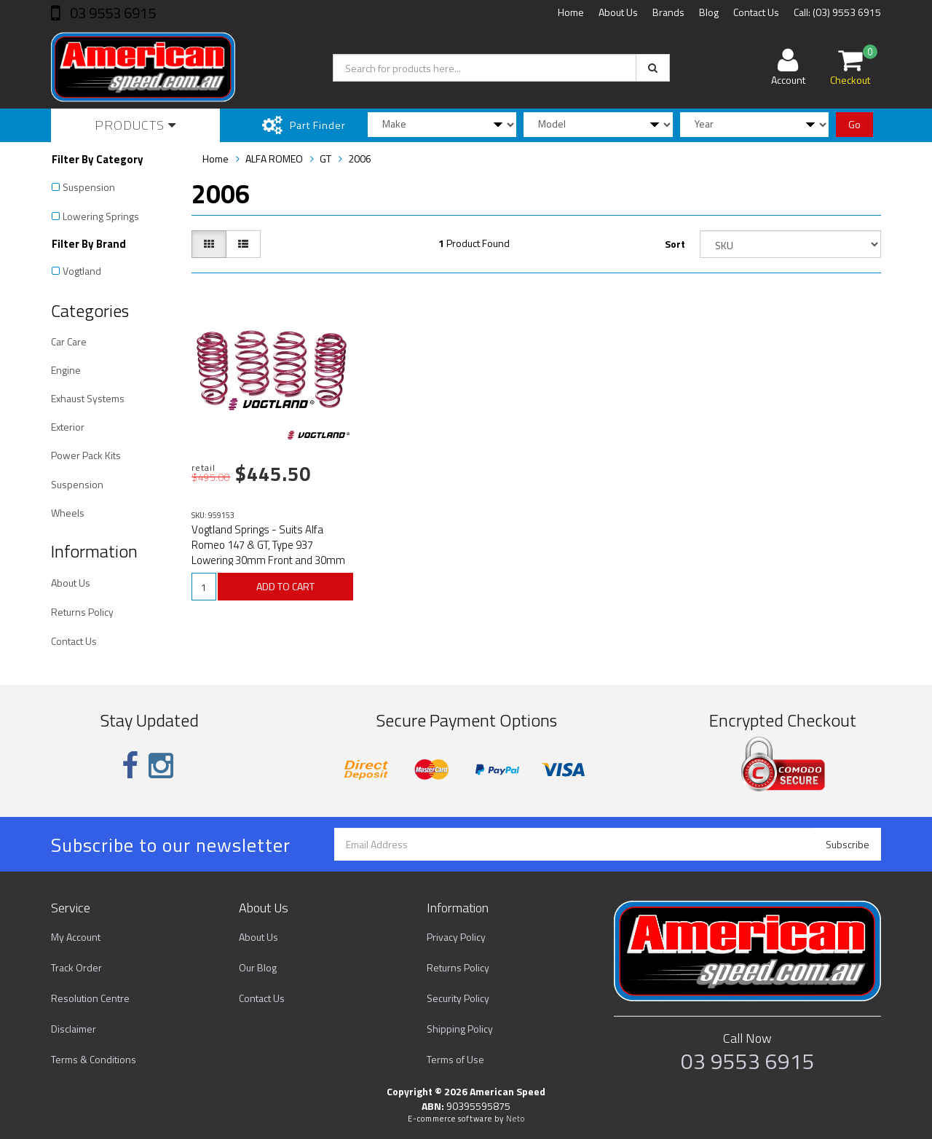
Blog (709, 12)
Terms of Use (455, 1059)
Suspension (89, 187)
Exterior (67, 426)
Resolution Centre (90, 998)
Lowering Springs (101, 216)
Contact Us (756, 12)
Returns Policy (82, 611)
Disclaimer (73, 1028)
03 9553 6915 (111, 12)
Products (135, 125)
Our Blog (258, 967)
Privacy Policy (456, 936)
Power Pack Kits (86, 455)
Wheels (67, 512)
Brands (668, 12)
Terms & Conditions (93, 1059)
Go (854, 124)
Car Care (69, 341)
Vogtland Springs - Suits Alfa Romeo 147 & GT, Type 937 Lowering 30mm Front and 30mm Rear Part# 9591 (268, 552)
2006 (359, 158)
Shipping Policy (460, 1028)
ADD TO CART (285, 586)
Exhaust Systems (88, 398)
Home (571, 12)
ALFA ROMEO (274, 158)
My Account (75, 936)
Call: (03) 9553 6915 (837, 12)
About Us (618, 12)
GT (325, 158)
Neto (515, 1118)
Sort (675, 243)
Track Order (76, 967)
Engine (66, 369)
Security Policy (458, 998)
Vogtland (82, 270)
